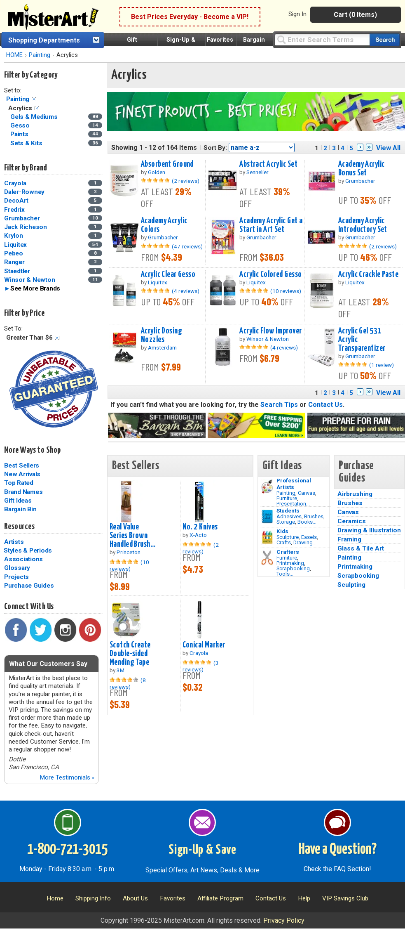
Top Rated (18, 483)
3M (120, 670)
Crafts (283, 542)
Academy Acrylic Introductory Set (362, 225)
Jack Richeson (25, 227)
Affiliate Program (220, 898)
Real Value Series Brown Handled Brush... (133, 535)
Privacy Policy (283, 920)
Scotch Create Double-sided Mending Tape (130, 653)
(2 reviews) (185, 180)
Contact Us (325, 405)
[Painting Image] (267, 486)
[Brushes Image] (267, 516)
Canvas (306, 493)
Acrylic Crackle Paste (368, 274)
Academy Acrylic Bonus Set (361, 168)
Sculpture (287, 537)
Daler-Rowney (24, 192)
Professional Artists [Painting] (293, 483)
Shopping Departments (44, 40)
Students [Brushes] (288, 510)
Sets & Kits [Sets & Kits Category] (27, 143)
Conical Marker (204, 645)
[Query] (322, 39)
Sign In (297, 14)
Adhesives (289, 516)
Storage (285, 522)
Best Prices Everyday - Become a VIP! (189, 17)
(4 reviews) (185, 291)
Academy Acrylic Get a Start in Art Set (270, 225)
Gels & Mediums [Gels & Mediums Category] (34, 116)
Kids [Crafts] (282, 531)
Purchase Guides (29, 585)
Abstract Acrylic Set (268, 164)
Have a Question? (338, 849)
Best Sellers (21, 465)
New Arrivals (22, 474)
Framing (349, 539)
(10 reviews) (285, 291)
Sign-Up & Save (202, 850)
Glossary (17, 568)
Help (304, 898)
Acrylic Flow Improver (270, 331)
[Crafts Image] (267, 537)
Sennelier (257, 172)
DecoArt (16, 200)
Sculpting (351, 584)
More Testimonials (67, 777)
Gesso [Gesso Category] (20, 125)
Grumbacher (22, 218)
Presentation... (293, 504)
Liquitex (15, 244)
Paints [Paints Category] (20, 134)
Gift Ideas (18, 500)
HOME (14, 55)
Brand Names (23, 492)
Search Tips (279, 405)
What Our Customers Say (48, 664)
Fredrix (14, 209)
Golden (156, 172)
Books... (306, 522)
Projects (16, 577)
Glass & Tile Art (360, 548)
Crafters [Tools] (287, 551)
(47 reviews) (187, 246)
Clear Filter (34, 99)
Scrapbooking (293, 568)
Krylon (13, 235)
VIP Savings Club (345, 898)
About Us (135, 898)
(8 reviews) (128, 683)
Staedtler (17, 271)
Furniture (286, 498)
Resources (19, 526)
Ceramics (351, 521)
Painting (39, 55)
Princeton (128, 552)
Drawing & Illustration (369, 530)
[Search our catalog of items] (385, 39)
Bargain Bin (20, 509)
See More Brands (35, 288)
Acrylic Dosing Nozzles (161, 335)
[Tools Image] (267, 557)
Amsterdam (162, 347)
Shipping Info (93, 898)
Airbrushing (354, 494)
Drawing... (304, 542)
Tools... (284, 574)
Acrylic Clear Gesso (168, 274)
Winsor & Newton (29, 280)
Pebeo (13, 253)
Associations (23, 559)
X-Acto (198, 535)
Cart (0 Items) (355, 15)
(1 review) (381, 364)
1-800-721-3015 (67, 849)
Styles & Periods (28, 550)
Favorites (220, 39)
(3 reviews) (201, 666)
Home (55, 898)
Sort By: (215, 147)
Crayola (15, 183)
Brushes (313, 516)
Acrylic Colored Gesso (270, 274)
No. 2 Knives (200, 527)
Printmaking (290, 563)
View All (388, 148)
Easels (309, 537)
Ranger (14, 262)
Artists (13, 542)
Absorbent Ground (167, 164)
